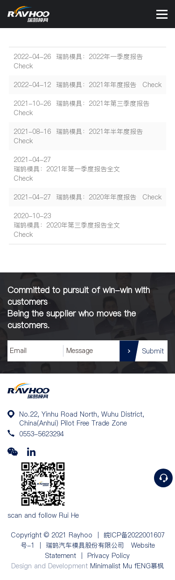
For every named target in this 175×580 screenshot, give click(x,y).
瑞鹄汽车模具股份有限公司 (85, 545)
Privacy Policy (108, 555)
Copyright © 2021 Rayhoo (51, 535)
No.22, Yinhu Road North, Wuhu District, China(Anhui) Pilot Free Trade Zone (81, 418)
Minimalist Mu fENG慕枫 (127, 566)
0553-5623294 (41, 434)
